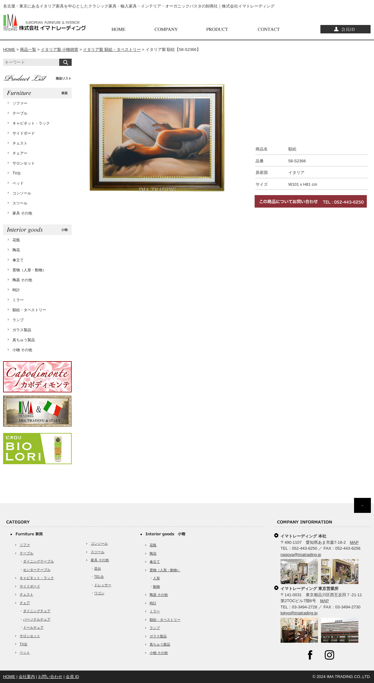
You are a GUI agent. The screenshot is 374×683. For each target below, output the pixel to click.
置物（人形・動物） (29, 270)
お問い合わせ (50, 676)
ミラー (18, 300)
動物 (156, 586)
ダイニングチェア (36, 611)
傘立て (18, 260)
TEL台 (99, 576)
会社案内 (27, 676)
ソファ (25, 545)
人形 (156, 578)
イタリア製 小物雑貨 (60, 49)
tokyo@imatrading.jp (299, 613)
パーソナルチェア (36, 619)
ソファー (19, 103)
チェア (25, 603)
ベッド (18, 183)
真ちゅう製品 (23, 340)
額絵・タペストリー (29, 310)
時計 (16, 290)
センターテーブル (36, 570)
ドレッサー (102, 585)
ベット (25, 652)
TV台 (16, 173)
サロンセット (23, 163)
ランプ (18, 320)
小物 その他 (22, 350)
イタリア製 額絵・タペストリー (112, 49)
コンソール (21, 193)
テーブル (19, 113)
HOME (9, 49)
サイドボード (23, 133)
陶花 (16, 250)
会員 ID (72, 676)
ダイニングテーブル (38, 561)
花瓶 (16, 240)
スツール (19, 203)
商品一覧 (28, 49)
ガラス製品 (21, 330)
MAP (354, 542)
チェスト (19, 143)
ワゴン (99, 593)
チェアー (19, 153)
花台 (97, 568)
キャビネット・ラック (31, 123)
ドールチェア (33, 627)
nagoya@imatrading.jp (300, 554)
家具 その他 (22, 213)
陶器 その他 (22, 280)
